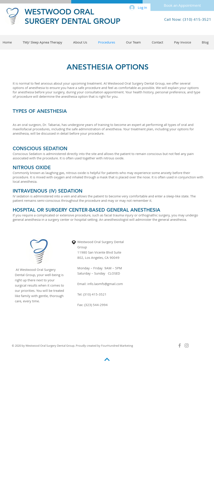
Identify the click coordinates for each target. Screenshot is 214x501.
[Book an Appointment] (182, 5)
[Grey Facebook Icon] (179, 345)
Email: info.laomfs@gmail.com (100, 284)
